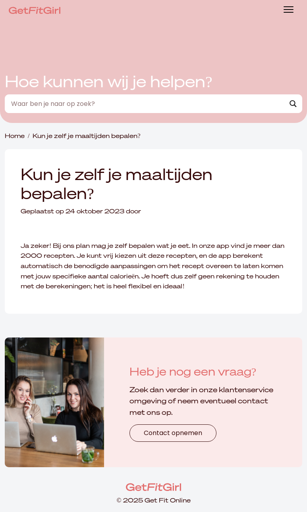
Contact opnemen (173, 432)
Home (15, 135)
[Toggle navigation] (288, 10)
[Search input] (146, 104)
